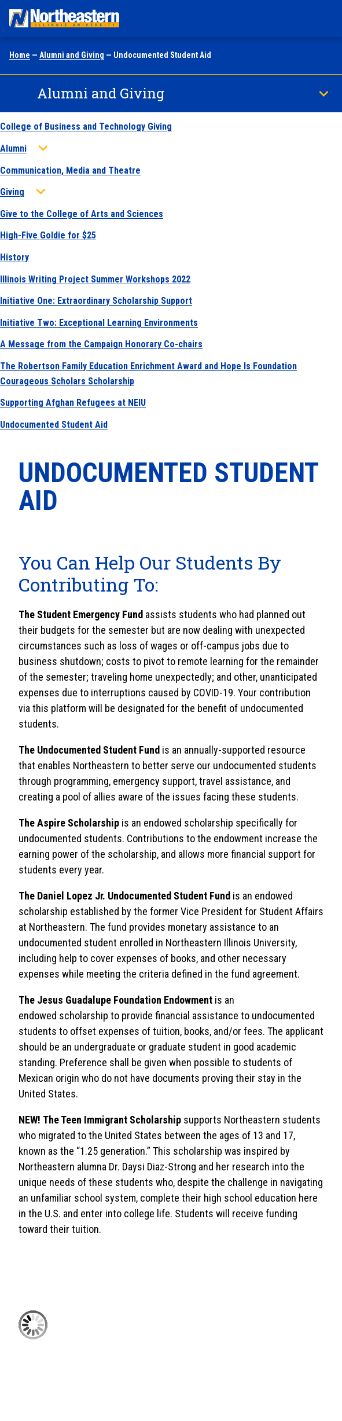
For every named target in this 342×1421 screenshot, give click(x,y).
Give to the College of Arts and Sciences (81, 213)
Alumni (13, 148)
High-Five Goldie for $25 (48, 235)
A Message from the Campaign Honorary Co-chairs (101, 344)
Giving (12, 191)
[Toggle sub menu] (43, 148)
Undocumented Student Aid (54, 424)
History (14, 257)
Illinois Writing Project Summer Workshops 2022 (95, 279)
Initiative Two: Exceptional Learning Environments (99, 322)
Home (19, 55)
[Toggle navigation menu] (322, 18)
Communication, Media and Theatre (70, 170)
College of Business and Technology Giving (86, 126)
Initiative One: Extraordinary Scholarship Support (96, 300)
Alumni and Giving (71, 55)
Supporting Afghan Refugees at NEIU (73, 402)
